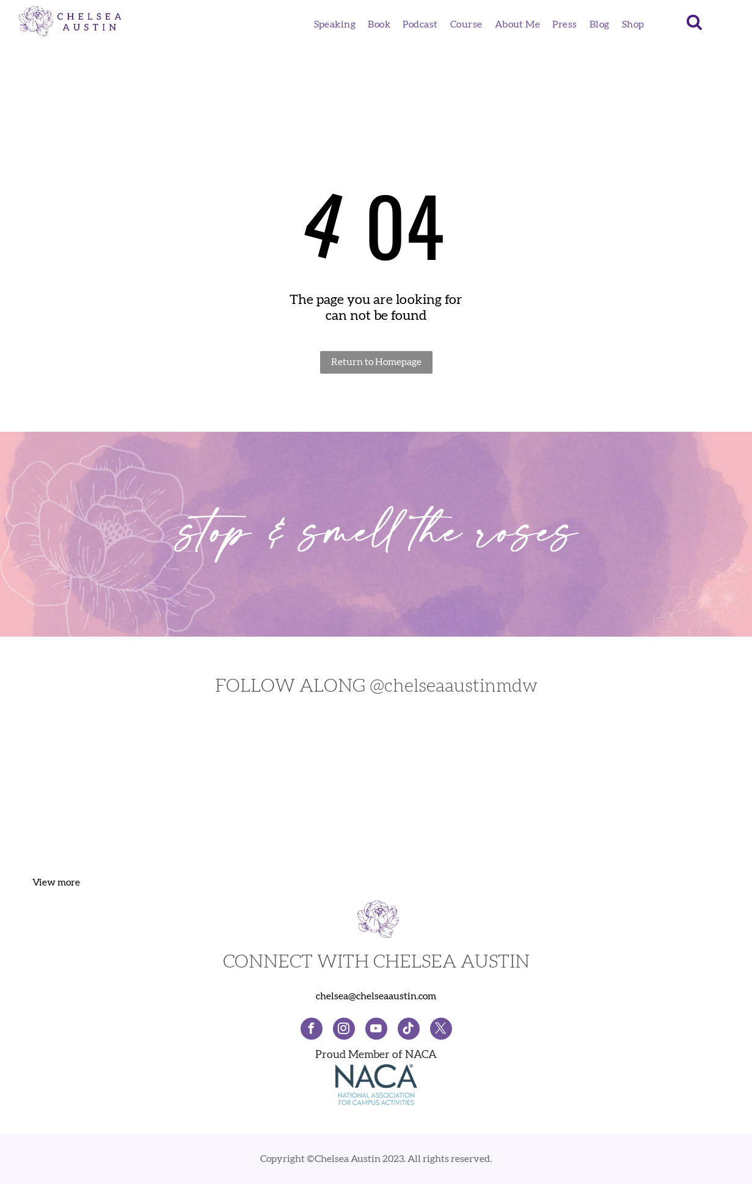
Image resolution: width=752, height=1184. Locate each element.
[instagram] (344, 1030)
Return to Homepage (376, 362)
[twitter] (441, 1030)
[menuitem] (335, 25)
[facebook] (312, 1030)
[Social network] (409, 1030)
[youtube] (376, 1030)
